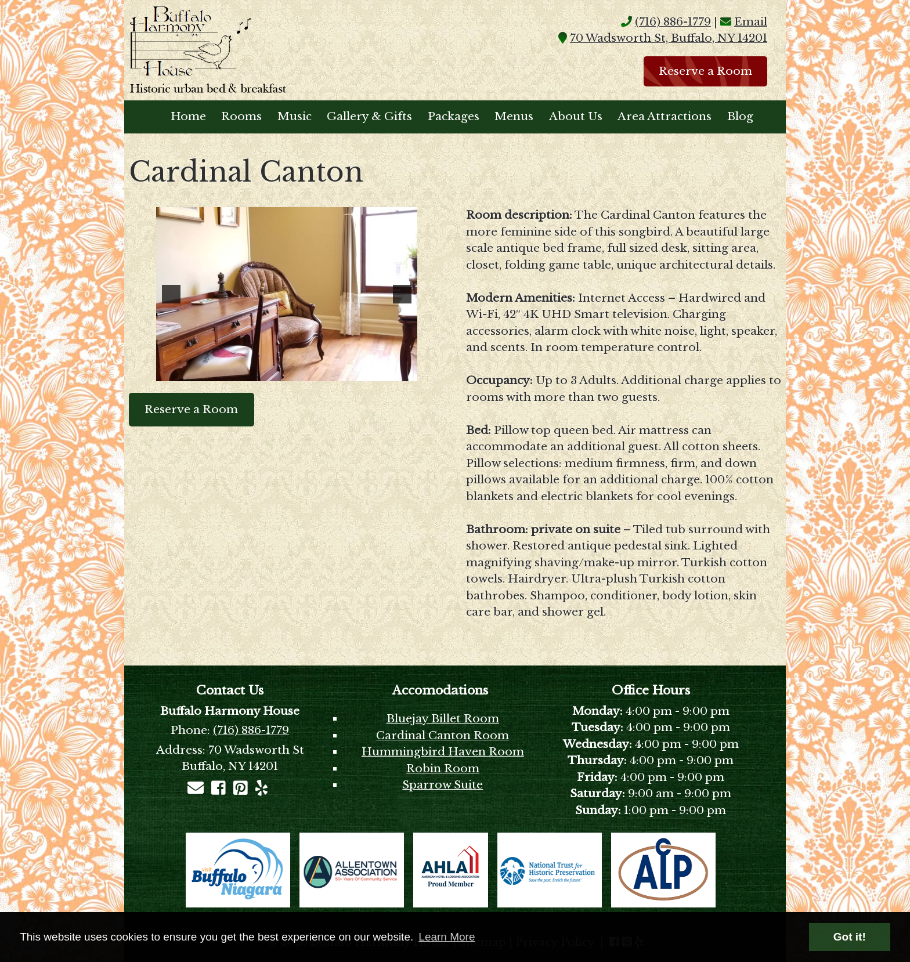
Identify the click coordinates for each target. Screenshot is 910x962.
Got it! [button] (849, 937)
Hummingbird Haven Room (443, 751)
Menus (513, 116)
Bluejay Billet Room (443, 718)
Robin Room (442, 768)
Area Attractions (665, 116)
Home (188, 116)
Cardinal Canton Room (442, 735)
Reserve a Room (705, 71)
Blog (740, 116)
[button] (171, 294)
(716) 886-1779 (673, 21)
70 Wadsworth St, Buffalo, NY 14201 (668, 38)
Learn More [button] (446, 937)
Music (294, 116)
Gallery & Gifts (369, 116)
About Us (575, 116)
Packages (453, 116)
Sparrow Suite (442, 784)
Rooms (241, 116)
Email (750, 21)
